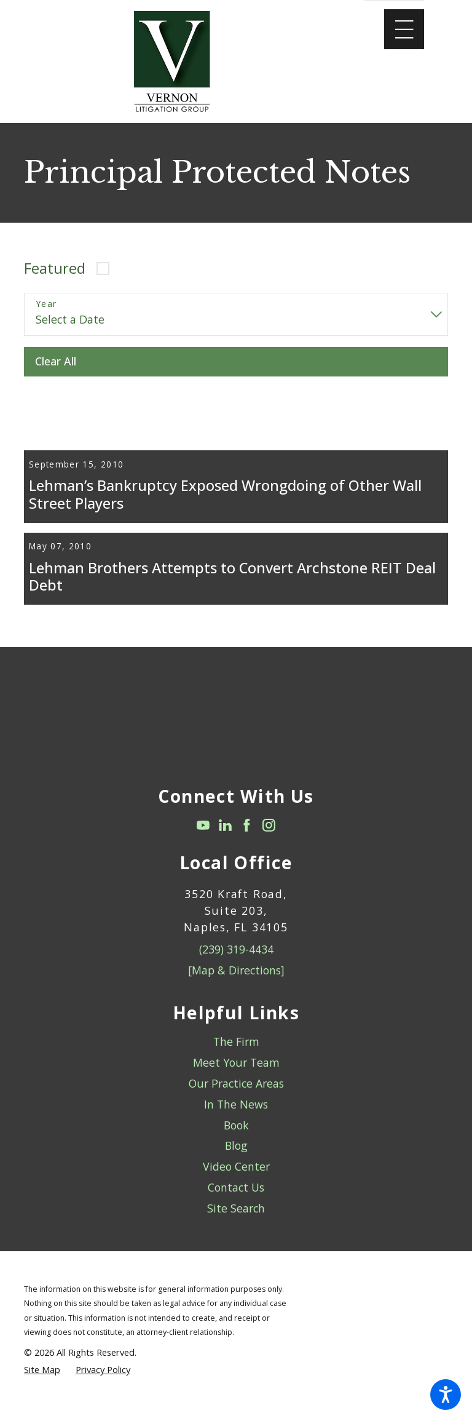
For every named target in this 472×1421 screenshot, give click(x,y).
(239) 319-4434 (236, 984)
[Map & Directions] (236, 1005)
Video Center (236, 1201)
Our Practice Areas (236, 1118)
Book (236, 1159)
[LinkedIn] (225, 860)
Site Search (236, 1243)
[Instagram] (268, 860)
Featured (54, 268)
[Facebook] (246, 860)
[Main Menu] (404, 29)
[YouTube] (203, 860)
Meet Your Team (236, 1097)
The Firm (236, 1076)
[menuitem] (236, 1077)
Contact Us (236, 1222)
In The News (236, 1139)
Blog (236, 1180)
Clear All (55, 361)
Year (46, 304)
